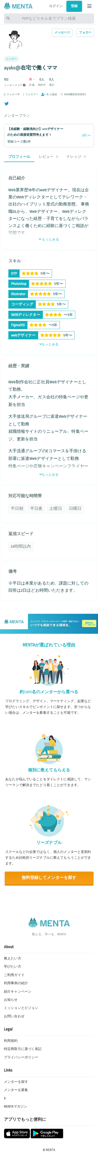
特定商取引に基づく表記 (23, 1049)
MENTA (50, 1150)
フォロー (85, 32)
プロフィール (19, 157)
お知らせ (11, 1000)
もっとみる (49, 239)
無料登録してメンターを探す (49, 878)
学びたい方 (12, 966)
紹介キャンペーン (17, 991)
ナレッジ (76, 157)
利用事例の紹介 (16, 983)
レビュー (48, 157)
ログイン (56, 6)
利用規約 (11, 1041)
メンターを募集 (16, 1090)
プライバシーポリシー (21, 1057)
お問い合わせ (14, 1016)
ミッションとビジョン (21, 1008)
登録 (74, 6)
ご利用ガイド (14, 975)
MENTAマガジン (15, 1106)
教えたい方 (12, 958)
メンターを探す (16, 1082)
